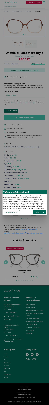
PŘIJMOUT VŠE (39, 212)
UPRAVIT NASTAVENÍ (11, 212)
